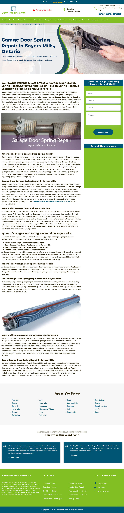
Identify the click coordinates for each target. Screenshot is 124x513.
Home (4, 20)
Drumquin (71, 406)
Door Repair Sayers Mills (13, 24)
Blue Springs (100, 400)
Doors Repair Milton (61, 510)
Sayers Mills (71, 412)
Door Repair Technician (17, 20)
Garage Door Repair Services (55, 20)
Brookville (43, 403)
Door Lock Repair (50, 487)
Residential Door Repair (52, 495)
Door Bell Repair (49, 483)
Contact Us (104, 20)
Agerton (15, 400)
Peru (41, 412)
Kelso (69, 409)
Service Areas (93, 20)
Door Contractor (36, 20)
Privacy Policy (74, 499)
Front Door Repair (76, 483)
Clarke (97, 403)
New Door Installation (77, 20)
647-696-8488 (110, 14)
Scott (97, 412)
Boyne (14, 403)
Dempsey (43, 406)
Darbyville (16, 406)
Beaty (69, 400)
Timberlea (16, 415)
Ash (40, 400)
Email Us (101, 487)
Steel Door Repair (50, 491)
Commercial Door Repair (52, 499)
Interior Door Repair (76, 487)
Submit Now (103, 132)
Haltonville (16, 409)
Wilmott (42, 415)
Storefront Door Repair (78, 495)
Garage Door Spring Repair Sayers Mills (32, 24)
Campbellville (72, 403)
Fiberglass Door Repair (78, 491)
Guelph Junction (101, 406)
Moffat (97, 409)
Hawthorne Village (46, 409)
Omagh (15, 412)
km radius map (103, 169)
